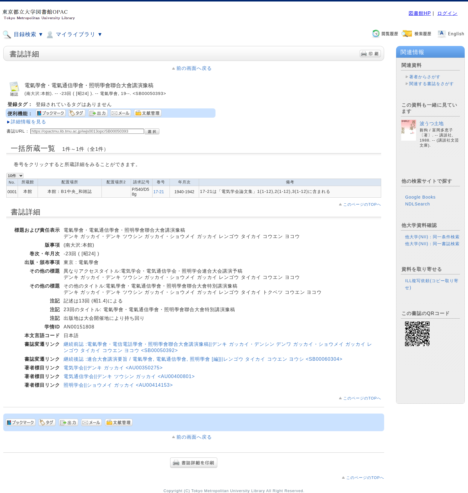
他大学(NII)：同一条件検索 (432, 236)
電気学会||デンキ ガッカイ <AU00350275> (113, 367)
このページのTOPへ (362, 204)
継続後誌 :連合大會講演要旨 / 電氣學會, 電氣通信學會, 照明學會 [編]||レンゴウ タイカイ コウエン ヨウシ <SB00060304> (203, 359)
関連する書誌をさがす (431, 83)
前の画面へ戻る (194, 68)
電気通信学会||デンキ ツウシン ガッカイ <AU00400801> (129, 376)
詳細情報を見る (28, 121)
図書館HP (420, 13)
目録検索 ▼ (23, 34)
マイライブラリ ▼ (74, 34)
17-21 (158, 191)
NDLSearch (417, 204)
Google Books (420, 197)
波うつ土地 (432, 123)
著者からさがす (425, 76)
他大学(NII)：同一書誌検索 (432, 243)
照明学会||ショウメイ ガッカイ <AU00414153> (118, 385)
